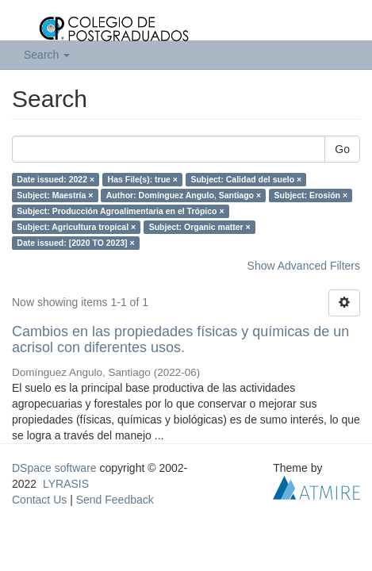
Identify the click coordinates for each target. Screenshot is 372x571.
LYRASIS (66, 483)
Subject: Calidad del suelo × (245, 179)
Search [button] (47, 54)
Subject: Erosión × (310, 195)
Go (342, 149)
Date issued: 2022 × (55, 179)
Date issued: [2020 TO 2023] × (75, 242)
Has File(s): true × (143, 179)
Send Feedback (115, 499)
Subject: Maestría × (55, 195)
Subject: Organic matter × (200, 227)
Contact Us (39, 499)
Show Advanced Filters (303, 265)
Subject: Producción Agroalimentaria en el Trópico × (120, 211)
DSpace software (54, 468)
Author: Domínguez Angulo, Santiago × (183, 195)
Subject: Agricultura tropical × (76, 227)
